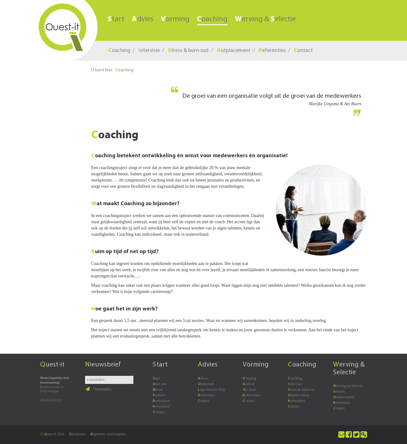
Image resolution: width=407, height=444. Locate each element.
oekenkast (161, 401)
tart (116, 19)
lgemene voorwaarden (108, 434)
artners (159, 395)
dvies (142, 19)
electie (339, 391)
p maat (249, 389)
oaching (212, 19)
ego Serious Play (211, 389)
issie (158, 389)
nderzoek (206, 384)
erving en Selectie (348, 386)
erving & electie (265, 19)
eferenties (272, 50)
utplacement (234, 50)
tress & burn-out (188, 50)
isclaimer (77, 434)
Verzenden (98, 389)
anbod (248, 384)
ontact (303, 50)
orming (175, 19)
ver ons (159, 384)
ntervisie (149, 50)
